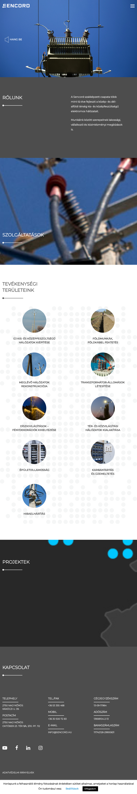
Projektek (16, 563)
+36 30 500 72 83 (57, 721)
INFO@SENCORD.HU (60, 735)
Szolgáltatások (23, 236)
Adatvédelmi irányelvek (18, 775)
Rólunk (12, 97)
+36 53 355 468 (56, 708)
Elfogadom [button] (90, 788)
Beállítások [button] (72, 788)
